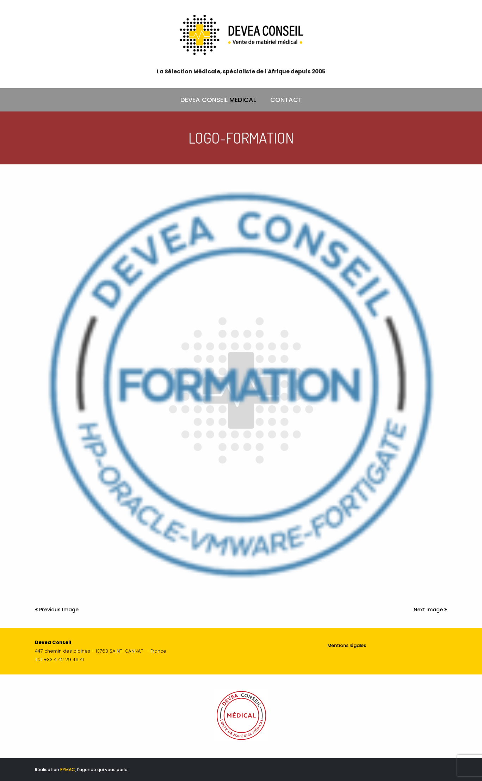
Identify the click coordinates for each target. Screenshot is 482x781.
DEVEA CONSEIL (218, 99)
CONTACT (286, 99)
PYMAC (67, 770)
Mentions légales (346, 645)
